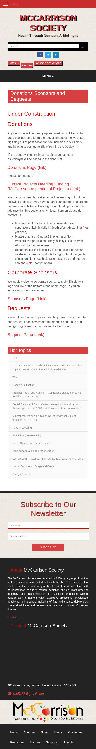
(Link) (75, 189)
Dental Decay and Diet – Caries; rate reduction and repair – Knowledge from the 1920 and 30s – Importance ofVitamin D (47, 406)
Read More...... (16, 617)
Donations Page (22, 167)
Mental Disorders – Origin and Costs (33, 466)
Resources (17, 742)
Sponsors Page (21, 298)
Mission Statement (48, 63)
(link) (42, 167)
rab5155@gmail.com (28, 694)
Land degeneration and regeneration (33, 450)
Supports (52, 742)
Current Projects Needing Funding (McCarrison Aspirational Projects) (38, 186)
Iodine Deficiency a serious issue (31, 443)
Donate (27, 65)
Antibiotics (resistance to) (26, 435)
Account (35, 742)
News (44, 732)
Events (58, 732)
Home (14, 732)
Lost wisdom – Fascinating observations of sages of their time (47, 458)
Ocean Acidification (23, 384)
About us (29, 732)
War (14, 377)
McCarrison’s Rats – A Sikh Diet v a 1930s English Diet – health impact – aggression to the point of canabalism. (48, 367)
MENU (15, 5)
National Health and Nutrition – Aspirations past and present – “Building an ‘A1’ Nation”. (47, 394)
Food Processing (22, 427)
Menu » (48, 76)
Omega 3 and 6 (21, 474)
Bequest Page (20, 334)
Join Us (14, 63)
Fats (14, 357)
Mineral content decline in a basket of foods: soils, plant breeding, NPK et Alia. (44, 417)
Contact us (75, 732)
